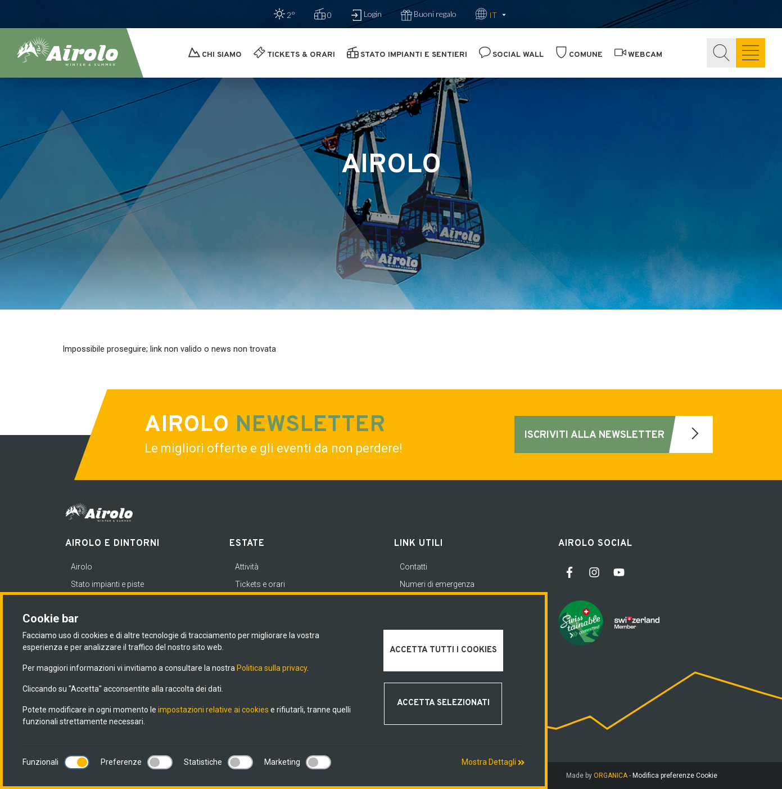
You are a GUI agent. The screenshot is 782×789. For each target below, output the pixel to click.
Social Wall (511, 55)
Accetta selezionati (443, 703)
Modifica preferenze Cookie (674, 775)
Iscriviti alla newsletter (619, 434)
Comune (579, 55)
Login (366, 15)
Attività (247, 566)
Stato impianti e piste (107, 584)
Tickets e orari (260, 584)
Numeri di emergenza (437, 584)
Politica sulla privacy (272, 668)
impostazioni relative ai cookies (213, 709)
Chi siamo (215, 55)
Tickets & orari (294, 55)
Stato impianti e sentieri (407, 55)
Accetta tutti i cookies (443, 650)
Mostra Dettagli (493, 761)
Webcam (638, 55)
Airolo (81, 566)
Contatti (413, 566)
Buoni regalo (428, 15)
